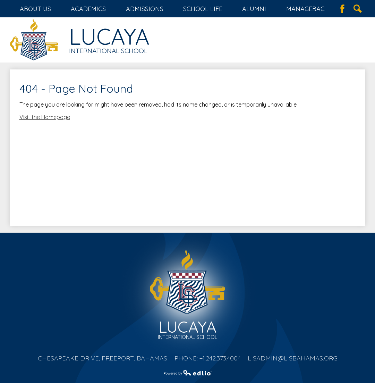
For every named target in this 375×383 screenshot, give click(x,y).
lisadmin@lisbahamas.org (293, 358)
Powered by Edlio (187, 372)
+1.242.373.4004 (220, 358)
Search (357, 9)
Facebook (342, 9)
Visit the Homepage (44, 117)
